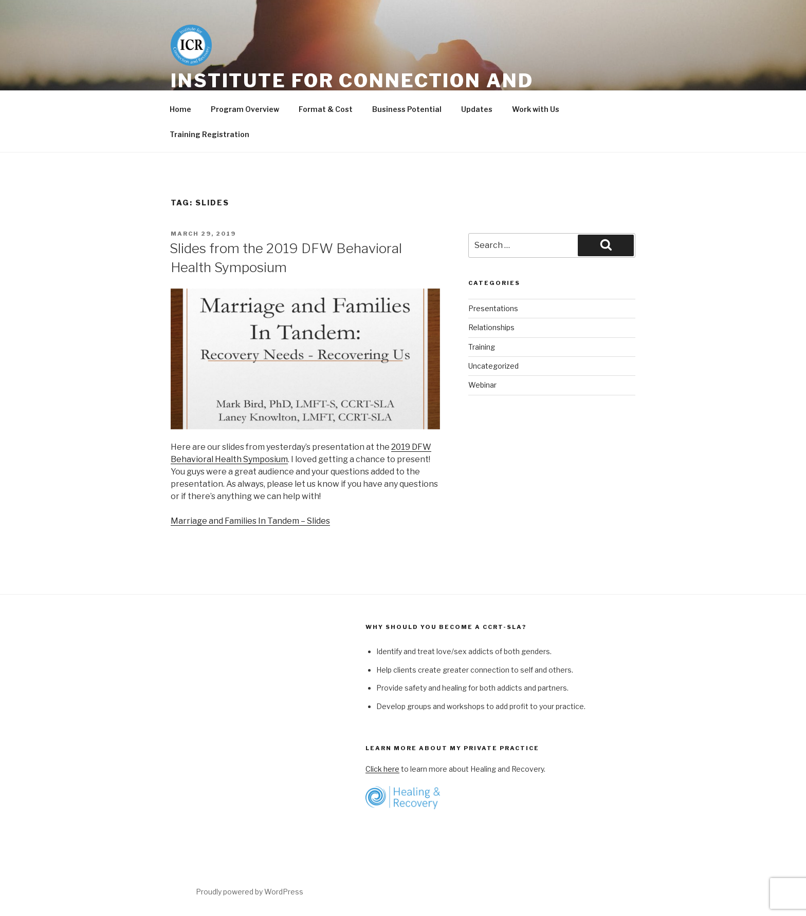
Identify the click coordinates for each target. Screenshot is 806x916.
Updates (476, 109)
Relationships (491, 327)
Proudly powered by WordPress (249, 891)
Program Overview (245, 109)
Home (180, 109)
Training (481, 346)
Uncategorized (493, 365)
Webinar (482, 384)
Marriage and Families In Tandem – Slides (250, 521)
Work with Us (535, 109)
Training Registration (209, 134)
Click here (382, 769)
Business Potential (407, 109)
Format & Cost (326, 109)
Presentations (493, 308)
